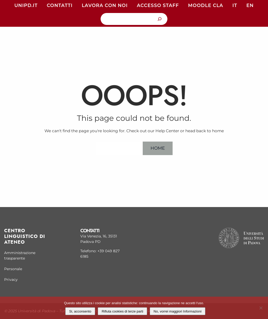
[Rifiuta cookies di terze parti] (260, 307)
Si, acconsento (80, 311)
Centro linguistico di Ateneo (24, 236)
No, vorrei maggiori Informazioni (177, 311)
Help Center (119, 148)
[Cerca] (159, 19)
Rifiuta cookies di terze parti (122, 311)
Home (158, 148)
